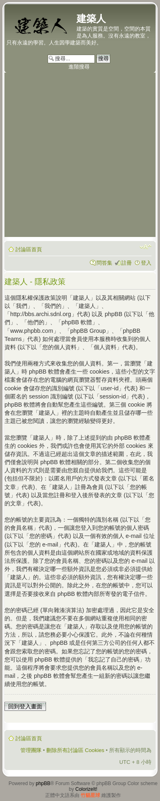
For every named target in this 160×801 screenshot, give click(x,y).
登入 (146, 263)
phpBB (43, 783)
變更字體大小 (145, 246)
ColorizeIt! (86, 789)
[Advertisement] (80, 157)
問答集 (104, 263)
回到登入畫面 (25, 706)
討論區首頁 (28, 249)
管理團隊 (31, 750)
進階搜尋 (79, 67)
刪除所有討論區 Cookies (75, 750)
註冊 (126, 263)
